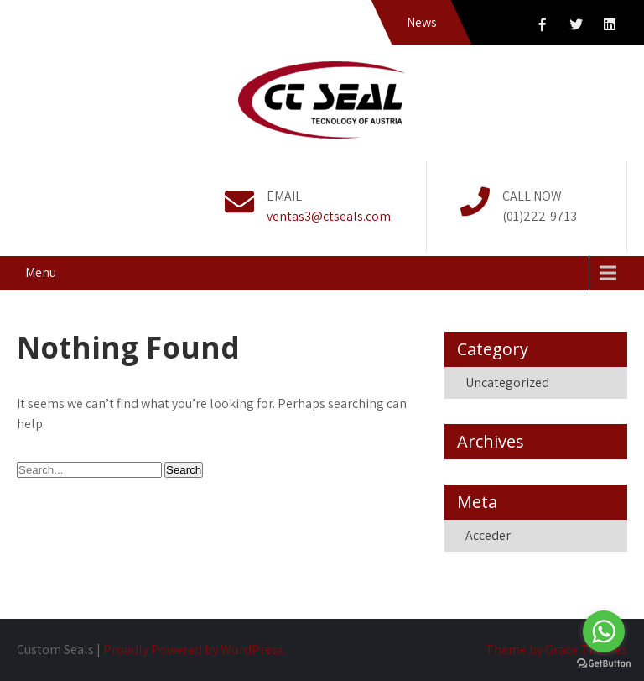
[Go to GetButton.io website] (604, 663)
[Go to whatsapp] (604, 631)
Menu (40, 272)
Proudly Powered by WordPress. (194, 649)
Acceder (488, 535)
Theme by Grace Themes (556, 649)
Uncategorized (507, 382)
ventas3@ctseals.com (329, 216)
